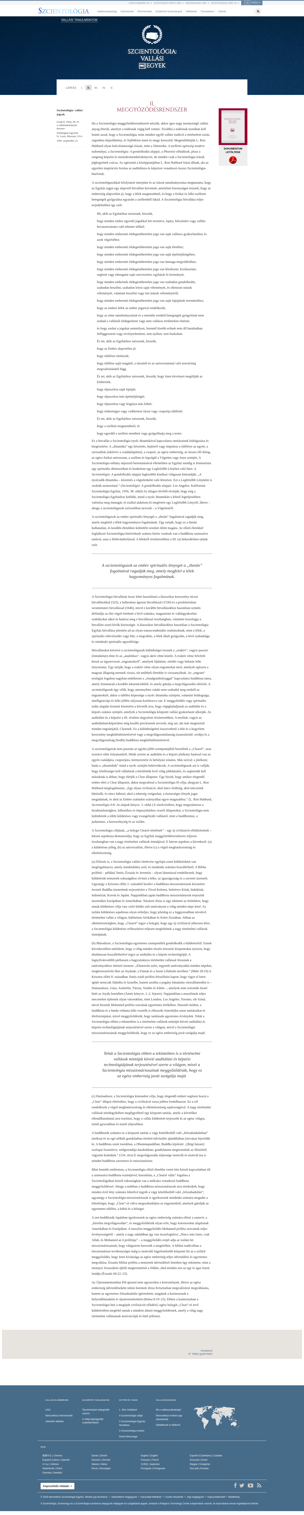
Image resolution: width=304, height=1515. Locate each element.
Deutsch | (101, 1460)
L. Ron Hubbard (128, 1409)
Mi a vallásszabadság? (168, 1409)
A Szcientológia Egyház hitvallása (132, 1423)
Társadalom (207, 11)
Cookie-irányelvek (174, 1497)
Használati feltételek (151, 1497)
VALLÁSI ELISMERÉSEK (57, 1400)
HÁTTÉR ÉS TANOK (128, 1400)
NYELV (251, 2)
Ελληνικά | (198, 1460)
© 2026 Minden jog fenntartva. (74, 1497)
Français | (150, 1460)
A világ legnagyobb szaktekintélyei (92, 1421)
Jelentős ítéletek (54, 1421)
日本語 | (150, 1464)
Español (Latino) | (56, 1460)
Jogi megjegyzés (195, 1497)
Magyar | (200, 1464)
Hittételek (191, 11)
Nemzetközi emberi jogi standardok (169, 1417)
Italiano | (99, 1464)
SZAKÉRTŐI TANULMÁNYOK (96, 1400)
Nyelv (43, 1447)
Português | (153, 1468)
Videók (222, 11)
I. (82, 87)
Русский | (199, 1468)
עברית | (50, 1464)
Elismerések (144, 11)
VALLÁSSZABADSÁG (166, 1400)
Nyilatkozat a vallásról (168, 1424)
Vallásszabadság (107, 11)
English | (149, 1455)
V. (112, 87)
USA (48, 1409)
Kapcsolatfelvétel (216, 1497)
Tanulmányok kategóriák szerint (95, 1411)
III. (96, 87)
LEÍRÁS (71, 87)
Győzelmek (127, 11)
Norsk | (101, 1468)
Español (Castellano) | (206, 1455)
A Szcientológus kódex (131, 1430)
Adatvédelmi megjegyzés (124, 1497)
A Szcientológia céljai (131, 1415)
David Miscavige (128, 1436)
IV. (104, 87)
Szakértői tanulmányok (168, 11)
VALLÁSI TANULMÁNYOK (79, 20)
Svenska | (52, 1472)
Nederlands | (52, 1468)
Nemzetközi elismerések (59, 1415)
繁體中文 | (52, 1455)
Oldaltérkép (234, 1497)
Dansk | (99, 1455)
